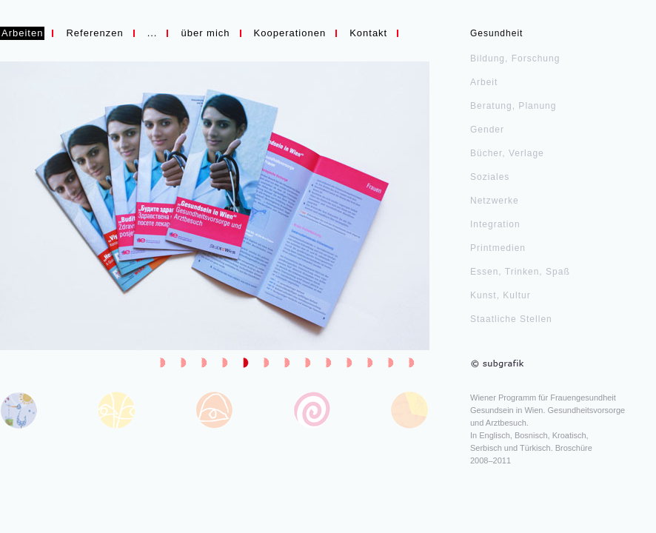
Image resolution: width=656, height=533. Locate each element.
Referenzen (94, 32)
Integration (495, 224)
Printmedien (498, 248)
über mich (205, 32)
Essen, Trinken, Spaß (520, 271)
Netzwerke (494, 200)
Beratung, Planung (513, 106)
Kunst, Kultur (500, 295)
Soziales (489, 177)
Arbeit (484, 82)
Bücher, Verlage (507, 153)
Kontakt (368, 32)
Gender (487, 129)
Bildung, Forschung (515, 58)
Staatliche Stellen (511, 319)
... (152, 32)
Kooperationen (290, 32)
